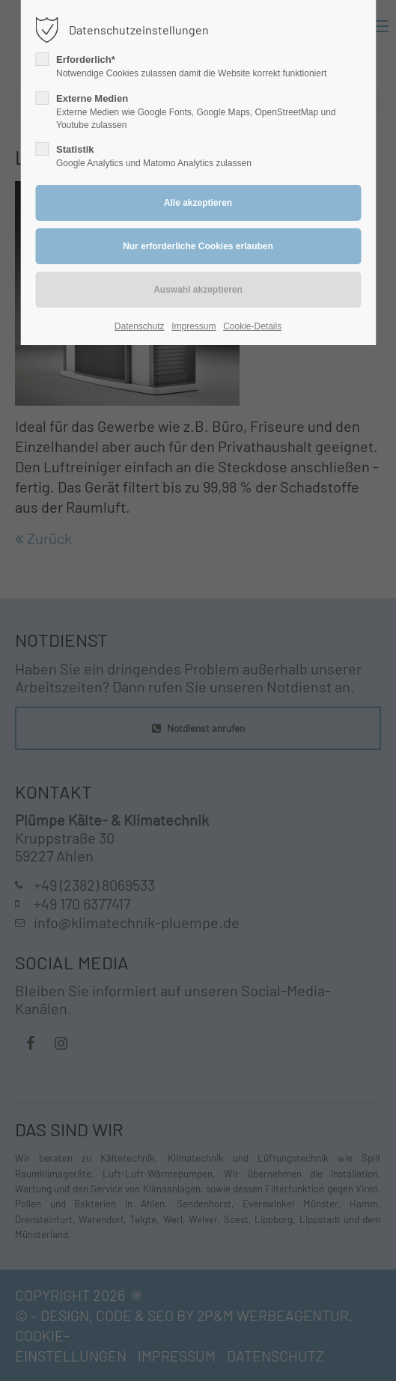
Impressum (193, 326)
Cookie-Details (252, 326)
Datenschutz (140, 326)
